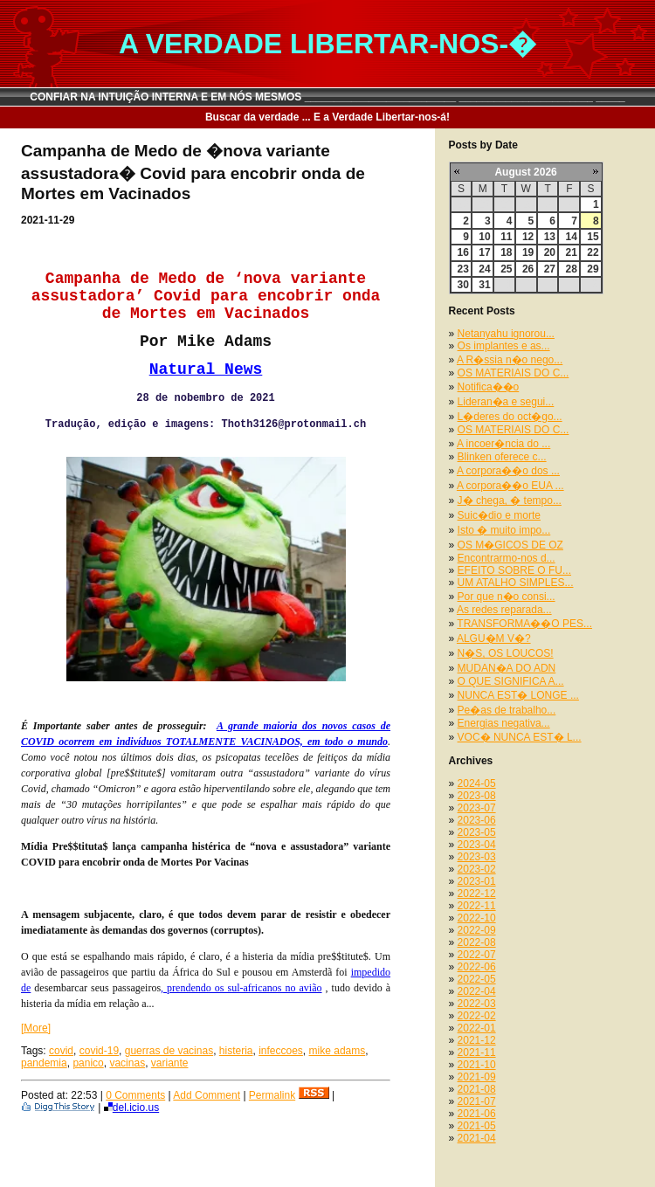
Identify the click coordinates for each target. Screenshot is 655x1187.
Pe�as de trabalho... (507, 710)
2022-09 (477, 930)
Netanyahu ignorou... (506, 334)
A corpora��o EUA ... (510, 486)
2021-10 (477, 1065)
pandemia (44, 1063)
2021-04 (477, 1138)
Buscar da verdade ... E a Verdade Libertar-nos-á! (327, 117)
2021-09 (477, 1077)
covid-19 (99, 1051)
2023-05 (477, 832)
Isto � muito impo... (504, 530)
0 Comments (135, 1095)
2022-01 (477, 1028)
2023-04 (477, 844)
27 (549, 269)
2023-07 (477, 808)
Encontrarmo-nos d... (506, 558)
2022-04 (477, 991)
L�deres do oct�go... (510, 417)
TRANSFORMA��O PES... (524, 624)
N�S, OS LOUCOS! (506, 653)
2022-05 (477, 979)
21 (570, 252)
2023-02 (477, 869)
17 (484, 252)
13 (549, 237)
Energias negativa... (504, 723)
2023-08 (477, 796)
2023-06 (477, 820)
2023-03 (477, 857)
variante (170, 1063)
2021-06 (477, 1114)
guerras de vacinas (169, 1051)
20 (549, 252)
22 (592, 252)
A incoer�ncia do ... (503, 444)
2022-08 (477, 942)
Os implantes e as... (504, 346)
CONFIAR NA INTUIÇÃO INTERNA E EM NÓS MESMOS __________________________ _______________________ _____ (327, 97)
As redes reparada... (504, 610)
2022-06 (477, 967)
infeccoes (281, 1051)
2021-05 (477, 1126)
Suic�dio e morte (499, 515)
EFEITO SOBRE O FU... (514, 570)
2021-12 (477, 1040)
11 (506, 237)
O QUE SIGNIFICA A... (511, 681)
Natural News (206, 369)
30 (463, 285)
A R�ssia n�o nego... (509, 360)
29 (592, 269)
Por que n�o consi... (506, 596)
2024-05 (477, 783)
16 (463, 252)
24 (484, 269)
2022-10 (477, 918)
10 (484, 237)
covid (61, 1051)
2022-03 (477, 1003)
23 (463, 269)
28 (570, 269)
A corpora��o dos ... (508, 471)
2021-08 (477, 1089)
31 (484, 285)
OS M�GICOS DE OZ (510, 545)
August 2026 (525, 172)
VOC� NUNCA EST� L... (520, 737)
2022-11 (477, 906)
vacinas (127, 1063)
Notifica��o (489, 387)
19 (528, 252)
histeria (236, 1051)
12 (528, 237)
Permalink (272, 1095)
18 (506, 252)
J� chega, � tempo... (510, 500)
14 (570, 237)
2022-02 (477, 1016)
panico (87, 1063)
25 (506, 269)
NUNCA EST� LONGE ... (518, 695)
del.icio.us (131, 1107)
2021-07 (477, 1101)
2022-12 (477, 893)
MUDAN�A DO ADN (507, 668)
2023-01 (477, 881)
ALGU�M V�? (494, 638)
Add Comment (206, 1095)
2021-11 (477, 1052)
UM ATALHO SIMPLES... (516, 582)
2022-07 (477, 955)
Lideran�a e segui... (506, 402)
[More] (36, 1028)
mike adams (337, 1051)
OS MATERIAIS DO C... (513, 373)
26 (528, 269)
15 (592, 237)
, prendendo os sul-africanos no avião (241, 988)
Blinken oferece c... (502, 457)
